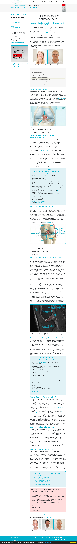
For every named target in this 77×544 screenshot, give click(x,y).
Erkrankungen (21, 4)
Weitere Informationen (47, 542)
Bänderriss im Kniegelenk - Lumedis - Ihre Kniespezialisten (39, 4)
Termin (37, 1)
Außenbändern (37, 412)
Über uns (44, 1)
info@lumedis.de (40, 505)
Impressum (50, 537)
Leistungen (51, 1)
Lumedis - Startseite (14, 4)
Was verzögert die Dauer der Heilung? (39, 81)
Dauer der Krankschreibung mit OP (39, 84)
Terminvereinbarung (39, 537)
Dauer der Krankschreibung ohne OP (39, 82)
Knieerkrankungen (26, 4)
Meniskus (33, 263)
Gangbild (37, 444)
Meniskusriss (48, 222)
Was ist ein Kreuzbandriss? (37, 72)
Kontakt (58, 1)
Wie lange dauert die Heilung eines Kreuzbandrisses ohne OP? (45, 74)
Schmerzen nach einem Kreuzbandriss (39, 209)
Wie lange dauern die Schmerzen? (39, 75)
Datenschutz (56, 537)
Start (33, 1)
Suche (63, 1)
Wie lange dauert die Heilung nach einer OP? (41, 77)
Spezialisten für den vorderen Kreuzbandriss (19, 5)
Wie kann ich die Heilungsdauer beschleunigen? (42, 79)
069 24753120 (14, 539)
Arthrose (60, 220)
